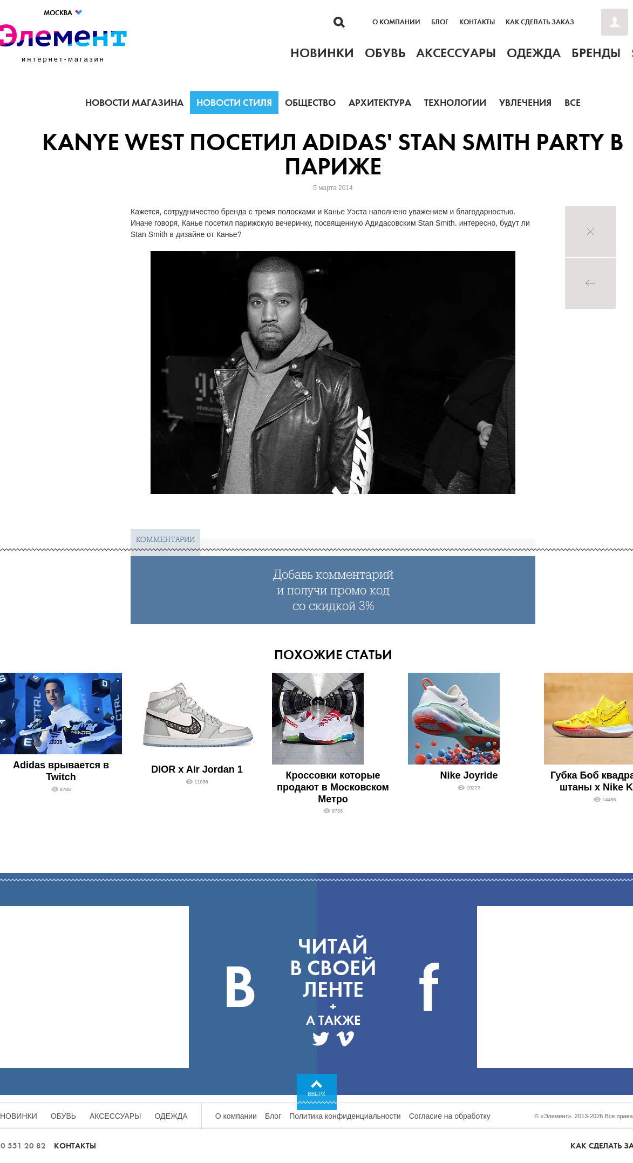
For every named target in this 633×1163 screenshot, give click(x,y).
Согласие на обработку (450, 1116)
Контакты (477, 22)
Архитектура (380, 103)
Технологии (455, 103)
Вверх (316, 1094)
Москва (63, 13)
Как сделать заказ (540, 22)
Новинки (18, 1116)
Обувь (63, 1116)
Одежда (171, 1116)
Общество (310, 103)
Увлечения (525, 103)
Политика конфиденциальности (345, 1116)
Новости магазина (134, 103)
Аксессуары (115, 1116)
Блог (439, 22)
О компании (396, 22)
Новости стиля (234, 103)
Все (572, 103)
